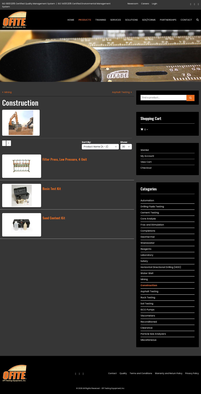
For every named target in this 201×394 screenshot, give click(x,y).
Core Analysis (148, 218)
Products (84, 20)
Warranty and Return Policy (168, 373)
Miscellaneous (148, 340)
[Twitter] (194, 4)
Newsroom (133, 3)
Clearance (147, 327)
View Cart (146, 162)
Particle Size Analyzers (153, 334)
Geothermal (148, 237)
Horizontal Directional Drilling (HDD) (161, 267)
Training (100, 20)
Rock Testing (148, 297)
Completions (148, 230)
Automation (147, 200)
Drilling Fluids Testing (152, 206)
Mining (8, 92)
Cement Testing (150, 212)
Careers (145, 3)
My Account (147, 156)
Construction (149, 285)
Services (115, 20)
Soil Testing (147, 303)
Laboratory (147, 255)
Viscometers (148, 315)
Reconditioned (149, 321)
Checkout (146, 167)
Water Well (147, 273)
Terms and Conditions (141, 373)
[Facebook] (190, 4)
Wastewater (148, 243)
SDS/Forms (149, 20)
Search (196, 20)
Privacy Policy (192, 373)
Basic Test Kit (52, 188)
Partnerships (168, 20)
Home (70, 20)
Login (154, 3)
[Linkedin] (198, 4)
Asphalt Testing (121, 92)
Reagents (146, 249)
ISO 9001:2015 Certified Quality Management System (28, 3)
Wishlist (145, 150)
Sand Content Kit (54, 218)
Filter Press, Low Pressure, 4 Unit (65, 159)
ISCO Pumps (147, 309)
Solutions (131, 20)
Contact (186, 20)
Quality (123, 373)
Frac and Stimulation (152, 224)
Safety (144, 261)
